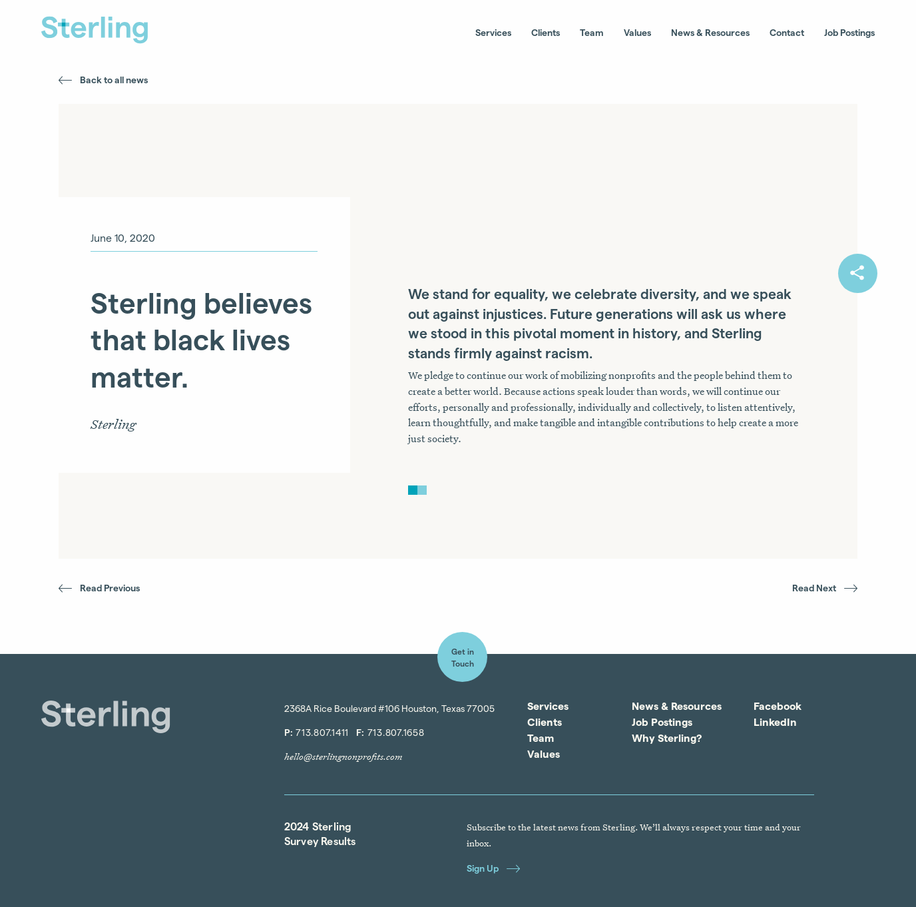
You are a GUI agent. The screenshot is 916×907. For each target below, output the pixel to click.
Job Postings (849, 32)
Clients (545, 32)
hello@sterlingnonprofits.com (343, 756)
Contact (787, 32)
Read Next (824, 587)
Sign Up (493, 868)
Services (493, 32)
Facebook (778, 706)
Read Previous (99, 587)
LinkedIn (775, 722)
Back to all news (103, 79)
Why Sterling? (667, 738)
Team (592, 32)
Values (637, 32)
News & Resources (710, 32)
